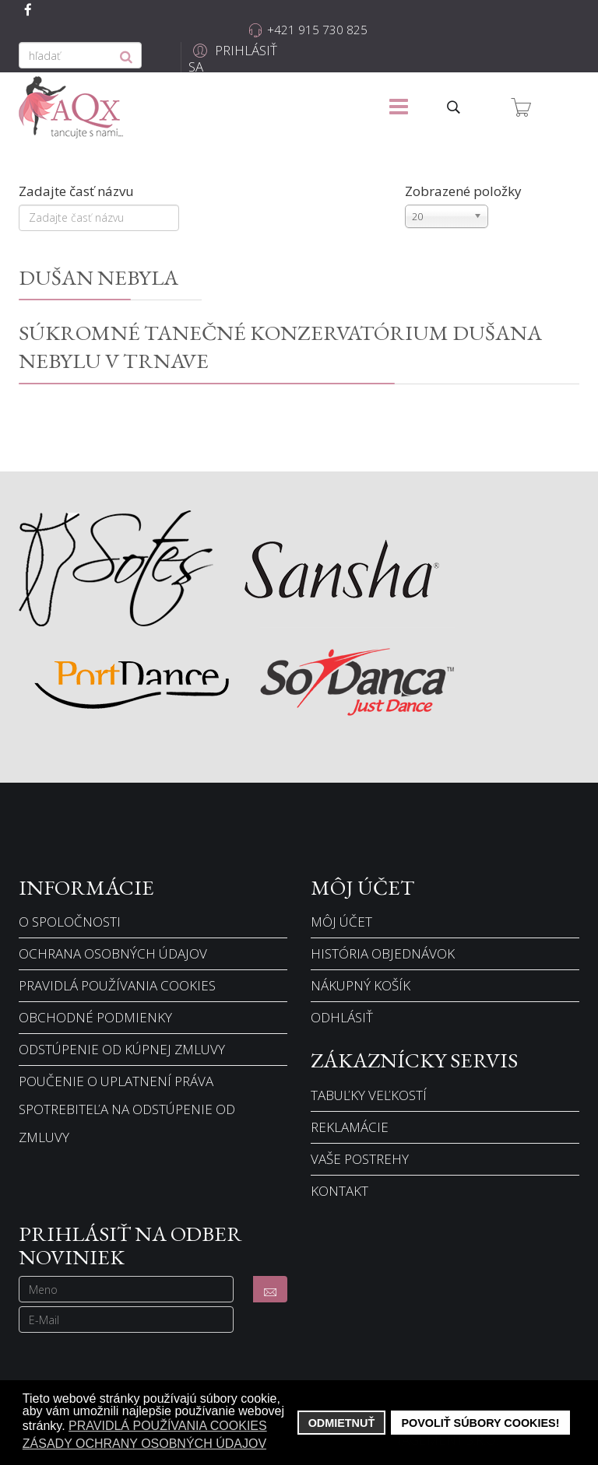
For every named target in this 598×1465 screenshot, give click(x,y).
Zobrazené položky (463, 191)
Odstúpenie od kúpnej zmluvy (122, 1049)
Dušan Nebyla (98, 277)
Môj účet (341, 922)
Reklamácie (350, 1127)
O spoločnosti (70, 922)
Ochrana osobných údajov (113, 953)
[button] (234, 58)
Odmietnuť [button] (341, 1423)
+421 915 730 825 (317, 29)
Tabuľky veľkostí (369, 1095)
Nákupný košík (360, 985)
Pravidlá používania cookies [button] (168, 1425)
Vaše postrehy (360, 1159)
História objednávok (383, 953)
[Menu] (399, 107)
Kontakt (339, 1191)
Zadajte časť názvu (78, 191)
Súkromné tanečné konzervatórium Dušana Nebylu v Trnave (280, 346)
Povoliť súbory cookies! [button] (480, 1423)
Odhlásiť (342, 1017)
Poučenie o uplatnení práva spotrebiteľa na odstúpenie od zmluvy (127, 1109)
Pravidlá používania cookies (117, 985)
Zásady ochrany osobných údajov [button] (144, 1443)
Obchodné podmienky (95, 1017)
